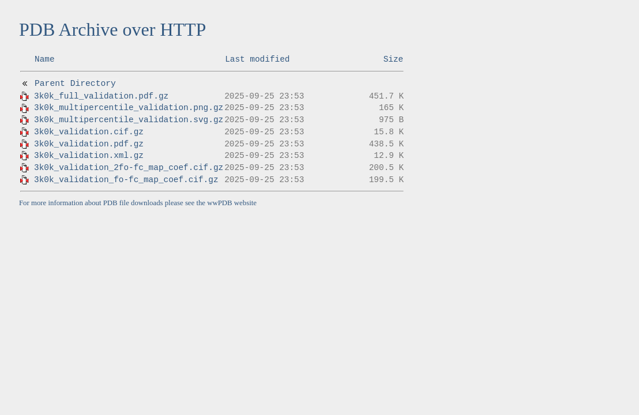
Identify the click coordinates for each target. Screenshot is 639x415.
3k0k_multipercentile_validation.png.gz (128, 107)
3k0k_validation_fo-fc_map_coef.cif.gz (126, 179)
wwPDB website (232, 203)
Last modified (257, 59)
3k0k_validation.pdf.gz (89, 144)
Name (45, 59)
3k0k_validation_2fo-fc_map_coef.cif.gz (128, 167)
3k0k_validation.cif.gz (89, 132)
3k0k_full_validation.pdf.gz (101, 96)
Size (394, 59)
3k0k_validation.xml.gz (89, 155)
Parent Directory (75, 83)
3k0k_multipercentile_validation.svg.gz (128, 119)
